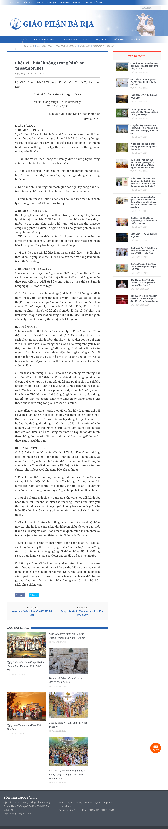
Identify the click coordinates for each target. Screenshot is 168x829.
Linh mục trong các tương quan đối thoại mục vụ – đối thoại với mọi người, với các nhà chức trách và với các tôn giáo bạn (144, 202)
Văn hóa (15, 46)
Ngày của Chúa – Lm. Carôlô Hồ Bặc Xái (32, 613)
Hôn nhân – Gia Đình (127, 39)
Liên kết (77, 2)
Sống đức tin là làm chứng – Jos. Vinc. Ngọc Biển (83, 613)
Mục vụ (39, 2)
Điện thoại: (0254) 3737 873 (18, 813)
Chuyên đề (64, 2)
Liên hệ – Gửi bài (93, 2)
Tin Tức (23, 39)
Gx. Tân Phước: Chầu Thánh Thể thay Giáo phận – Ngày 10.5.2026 (143, 266)
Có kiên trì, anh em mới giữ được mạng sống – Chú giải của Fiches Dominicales (67, 774)
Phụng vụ (101, 39)
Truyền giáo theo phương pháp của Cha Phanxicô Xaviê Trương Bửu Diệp (144, 112)
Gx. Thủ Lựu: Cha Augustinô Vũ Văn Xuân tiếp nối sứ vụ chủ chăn (143, 82)
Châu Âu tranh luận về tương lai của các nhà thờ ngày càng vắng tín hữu (144, 66)
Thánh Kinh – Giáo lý (75, 39)
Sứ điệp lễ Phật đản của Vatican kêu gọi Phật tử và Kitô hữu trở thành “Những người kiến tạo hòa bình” (142, 164)
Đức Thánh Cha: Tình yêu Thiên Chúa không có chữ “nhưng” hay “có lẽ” (142, 282)
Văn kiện (51, 2)
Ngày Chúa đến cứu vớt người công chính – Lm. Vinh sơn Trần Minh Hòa (25, 666)
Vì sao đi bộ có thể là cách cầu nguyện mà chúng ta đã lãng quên (143, 146)
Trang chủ (13, 2)
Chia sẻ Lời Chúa (44, 39)
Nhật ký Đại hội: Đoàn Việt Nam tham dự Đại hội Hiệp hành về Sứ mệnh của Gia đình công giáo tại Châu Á (142, 182)
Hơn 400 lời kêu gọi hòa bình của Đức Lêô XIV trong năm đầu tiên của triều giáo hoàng (144, 298)
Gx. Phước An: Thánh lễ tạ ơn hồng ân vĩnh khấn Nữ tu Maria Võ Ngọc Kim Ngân (144, 250)
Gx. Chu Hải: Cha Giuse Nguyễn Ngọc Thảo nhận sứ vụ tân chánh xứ (143, 220)
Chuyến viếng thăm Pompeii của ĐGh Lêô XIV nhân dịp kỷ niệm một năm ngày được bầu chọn (144, 129)
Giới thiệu (28, 2)
